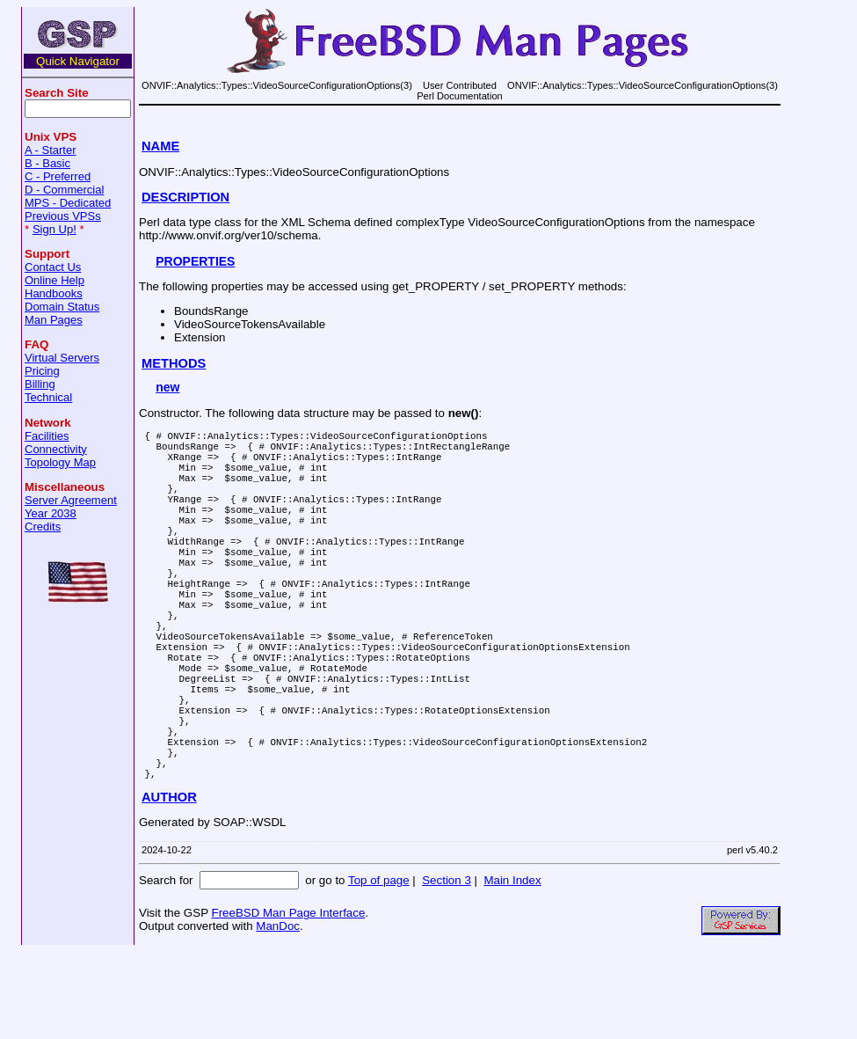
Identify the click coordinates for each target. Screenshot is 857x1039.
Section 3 (446, 967)
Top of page (379, 967)
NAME (160, 146)
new (167, 387)
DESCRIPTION (185, 197)
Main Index (512, 967)
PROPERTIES (195, 261)
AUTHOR (169, 884)
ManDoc (278, 1013)
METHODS (174, 363)
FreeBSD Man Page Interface (288, 999)
